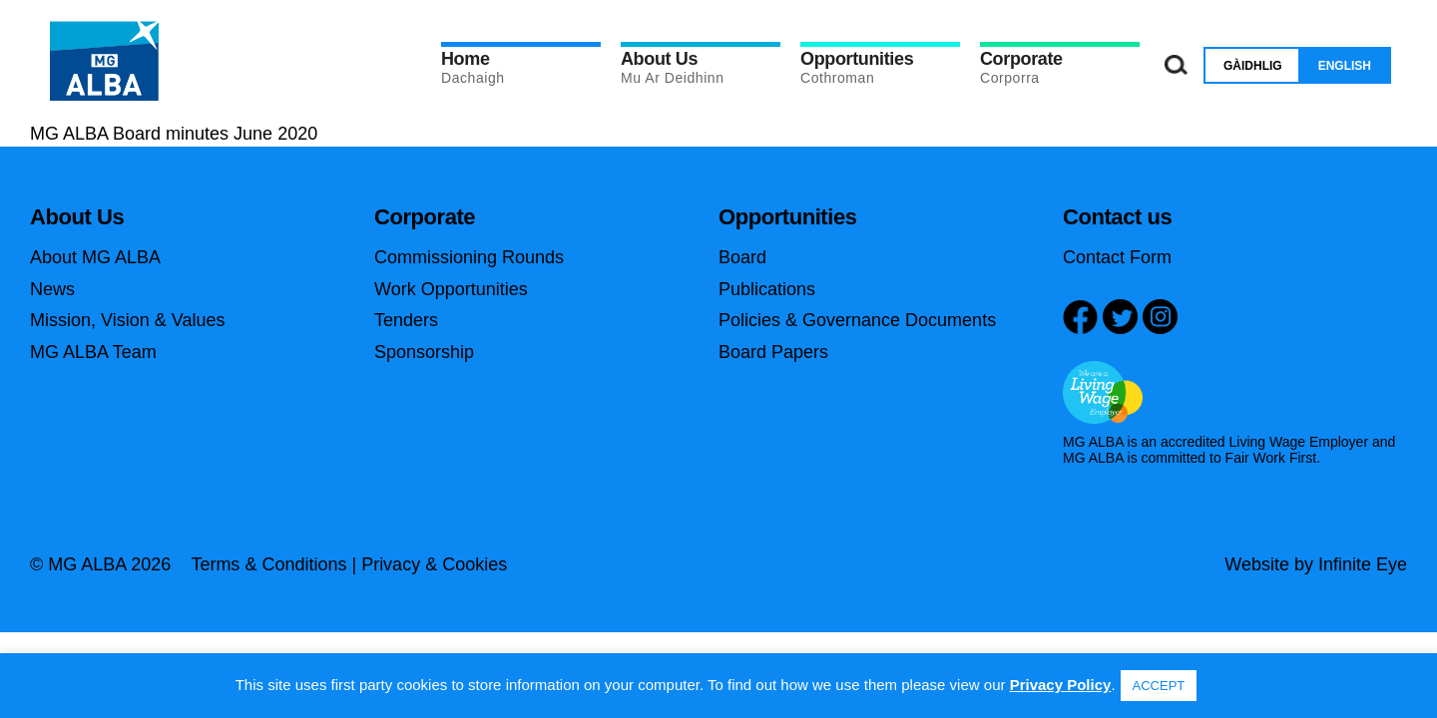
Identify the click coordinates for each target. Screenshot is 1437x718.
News (52, 289)
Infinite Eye (1362, 564)
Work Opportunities (451, 289)
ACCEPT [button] (1159, 685)
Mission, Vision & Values (127, 320)
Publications (766, 289)
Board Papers (773, 352)
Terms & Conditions (268, 564)
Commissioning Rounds (469, 257)
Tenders (406, 320)
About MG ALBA (95, 257)
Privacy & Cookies (434, 564)
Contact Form (1117, 257)
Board (742, 257)
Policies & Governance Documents (857, 320)
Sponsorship (424, 352)
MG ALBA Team (93, 352)
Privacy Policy (1061, 684)
